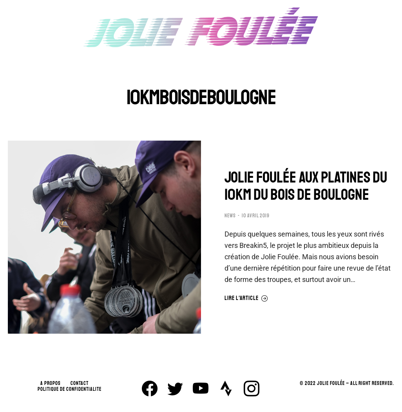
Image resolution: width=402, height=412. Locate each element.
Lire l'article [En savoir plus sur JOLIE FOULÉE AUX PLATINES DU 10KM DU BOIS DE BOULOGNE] (246, 298)
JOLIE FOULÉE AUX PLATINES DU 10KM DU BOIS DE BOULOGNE (306, 186)
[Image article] (104, 237)
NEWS (230, 216)
